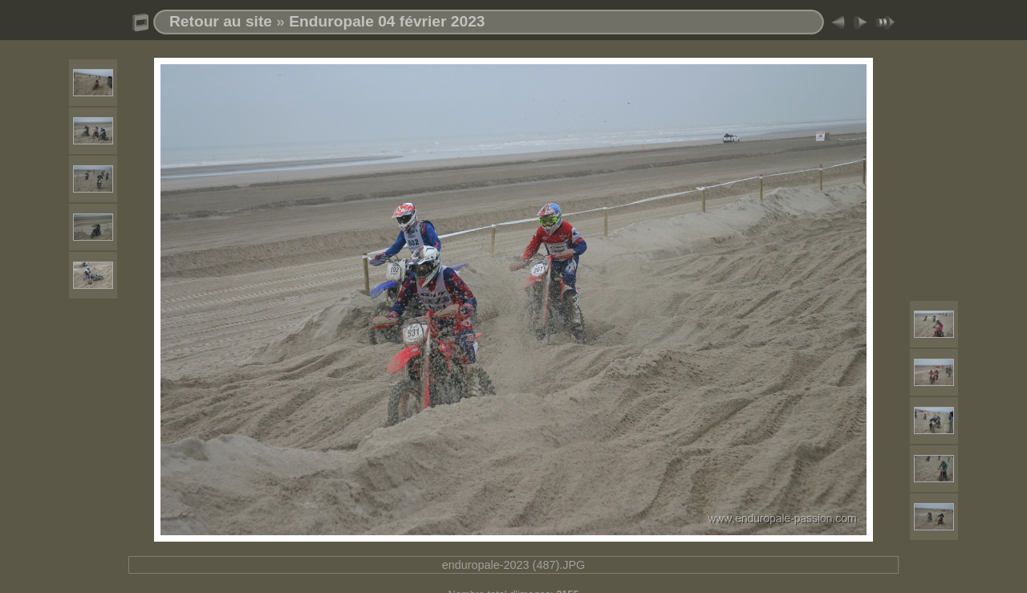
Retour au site (220, 21)
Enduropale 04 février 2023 (387, 21)
